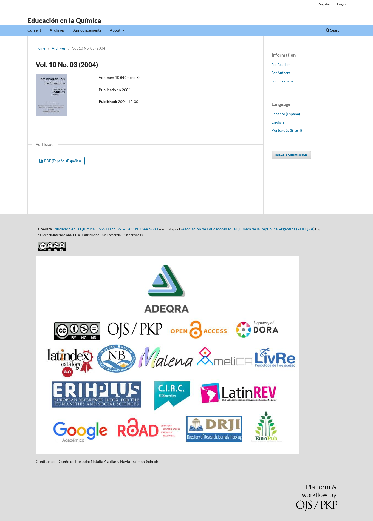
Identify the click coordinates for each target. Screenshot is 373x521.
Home (40, 48)
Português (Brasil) (287, 130)
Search (334, 30)
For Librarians (282, 81)
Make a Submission (291, 155)
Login (341, 4)
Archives (57, 30)
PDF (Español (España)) (62, 161)
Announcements (87, 30)
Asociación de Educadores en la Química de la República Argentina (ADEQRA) (248, 229)
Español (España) (286, 113)
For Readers (281, 64)
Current (34, 30)
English (278, 122)
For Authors (281, 73)
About (115, 30)
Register (324, 4)
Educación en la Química (64, 20)
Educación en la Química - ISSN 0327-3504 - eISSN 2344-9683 (105, 229)
